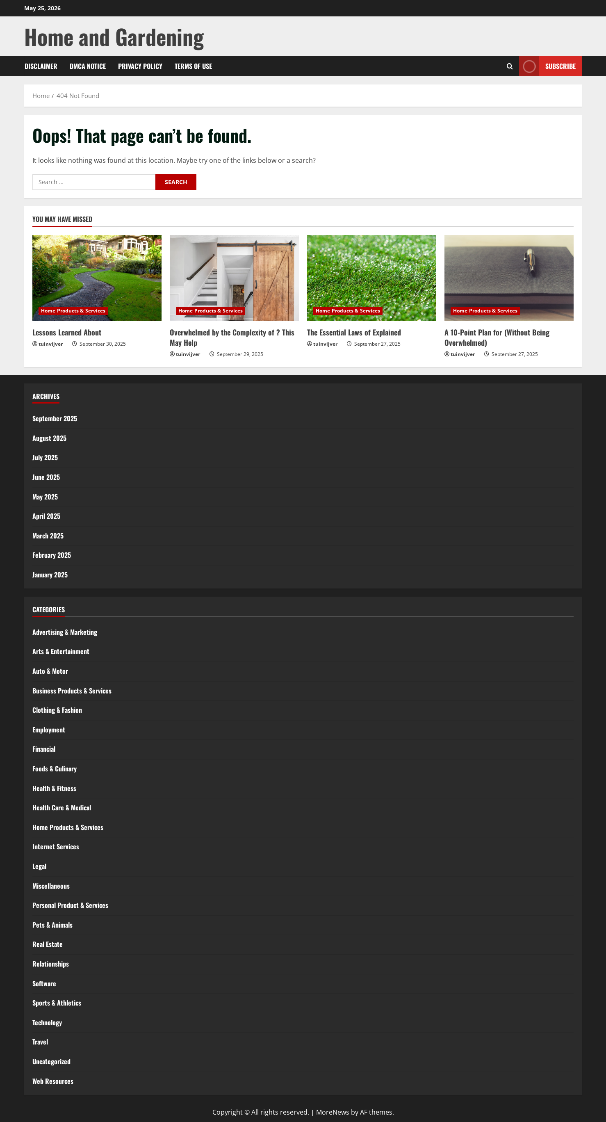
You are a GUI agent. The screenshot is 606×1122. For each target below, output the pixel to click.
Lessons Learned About (66, 332)
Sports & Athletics (56, 1003)
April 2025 (46, 516)
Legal (39, 866)
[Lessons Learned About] (97, 278)
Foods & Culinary (54, 768)
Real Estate (47, 944)
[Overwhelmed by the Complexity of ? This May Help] (234, 278)
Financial (43, 749)
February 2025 (51, 555)
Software (44, 983)
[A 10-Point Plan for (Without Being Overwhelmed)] (509, 278)
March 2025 (48, 535)
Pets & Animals (52, 925)
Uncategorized (51, 1061)
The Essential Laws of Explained (354, 332)
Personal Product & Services (70, 905)
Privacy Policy (140, 66)
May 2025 (45, 497)
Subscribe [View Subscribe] (547, 66)
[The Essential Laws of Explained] (371, 278)
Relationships (50, 964)
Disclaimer (41, 66)
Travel (40, 1042)
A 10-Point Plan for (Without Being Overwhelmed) (496, 337)
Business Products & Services (72, 691)
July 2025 (45, 457)
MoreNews (332, 1112)
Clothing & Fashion (57, 710)
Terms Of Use (193, 66)
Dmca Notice (88, 66)
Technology (47, 1022)
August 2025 (49, 438)
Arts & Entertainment (60, 651)
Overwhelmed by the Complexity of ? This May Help (232, 337)
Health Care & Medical (61, 807)
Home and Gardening (114, 36)
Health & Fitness (54, 788)
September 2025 (54, 418)
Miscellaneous (51, 886)
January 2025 (50, 574)
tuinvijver (51, 343)
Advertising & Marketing (64, 632)
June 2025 (46, 477)
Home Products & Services (73, 310)
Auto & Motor (50, 671)
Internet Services (55, 846)
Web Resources (52, 1081)
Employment (48, 729)
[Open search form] (510, 66)
